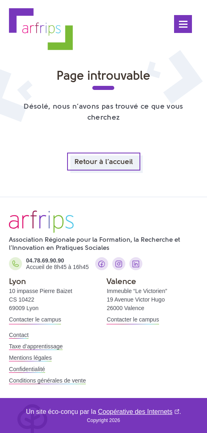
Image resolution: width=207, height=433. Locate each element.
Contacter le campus (35, 319)
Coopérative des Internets (135, 411)
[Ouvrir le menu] (183, 24)
